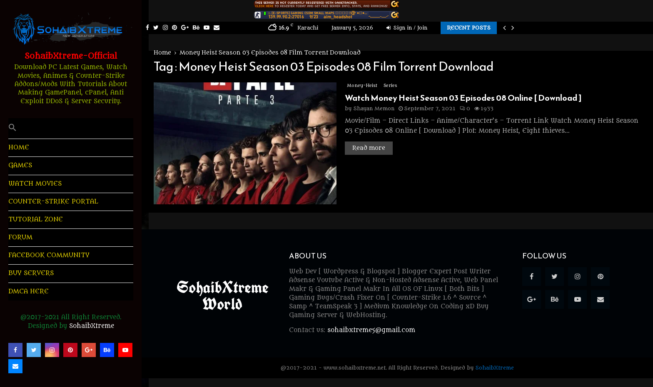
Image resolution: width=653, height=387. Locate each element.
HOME (18, 147)
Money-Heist (362, 85)
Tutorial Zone (35, 219)
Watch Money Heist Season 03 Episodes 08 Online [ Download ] (463, 98)
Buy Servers (31, 273)
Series (390, 85)
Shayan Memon (373, 108)
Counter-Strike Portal (53, 201)
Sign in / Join (406, 28)
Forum (20, 237)
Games (20, 165)
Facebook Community (49, 255)
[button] (70, 128)
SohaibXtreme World (223, 295)
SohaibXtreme (91, 326)
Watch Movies (35, 183)
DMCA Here (28, 291)
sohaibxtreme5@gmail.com (371, 330)
